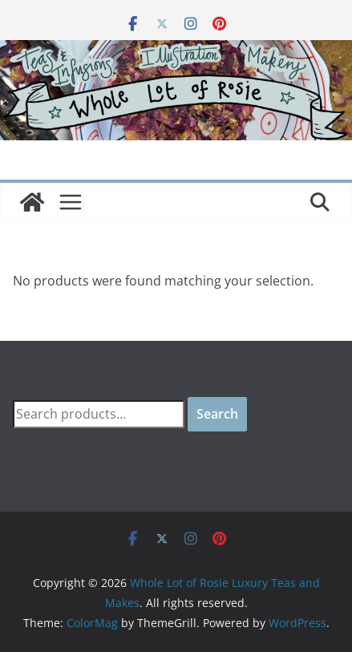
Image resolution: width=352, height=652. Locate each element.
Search (217, 414)
